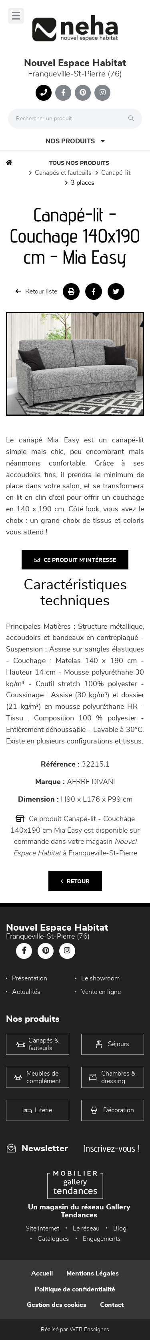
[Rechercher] (133, 119)
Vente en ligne (101, 992)
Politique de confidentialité (75, 1289)
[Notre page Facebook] (63, 93)
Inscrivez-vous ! (112, 1148)
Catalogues (53, 1239)
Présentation (29, 978)
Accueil (42, 1273)
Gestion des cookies (56, 1305)
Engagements (102, 1239)
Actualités (26, 992)
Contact (112, 1305)
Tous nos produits (79, 163)
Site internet (42, 1228)
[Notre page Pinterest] (83, 93)
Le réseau (86, 1228)
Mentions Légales (92, 1273)
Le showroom (100, 978)
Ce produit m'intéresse (75, 560)
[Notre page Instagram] (102, 93)
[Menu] (16, 15)
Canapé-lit (115, 173)
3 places (82, 183)
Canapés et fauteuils (63, 173)
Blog (119, 1228)
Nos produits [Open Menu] (75, 141)
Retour (75, 881)
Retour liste (36, 291)
